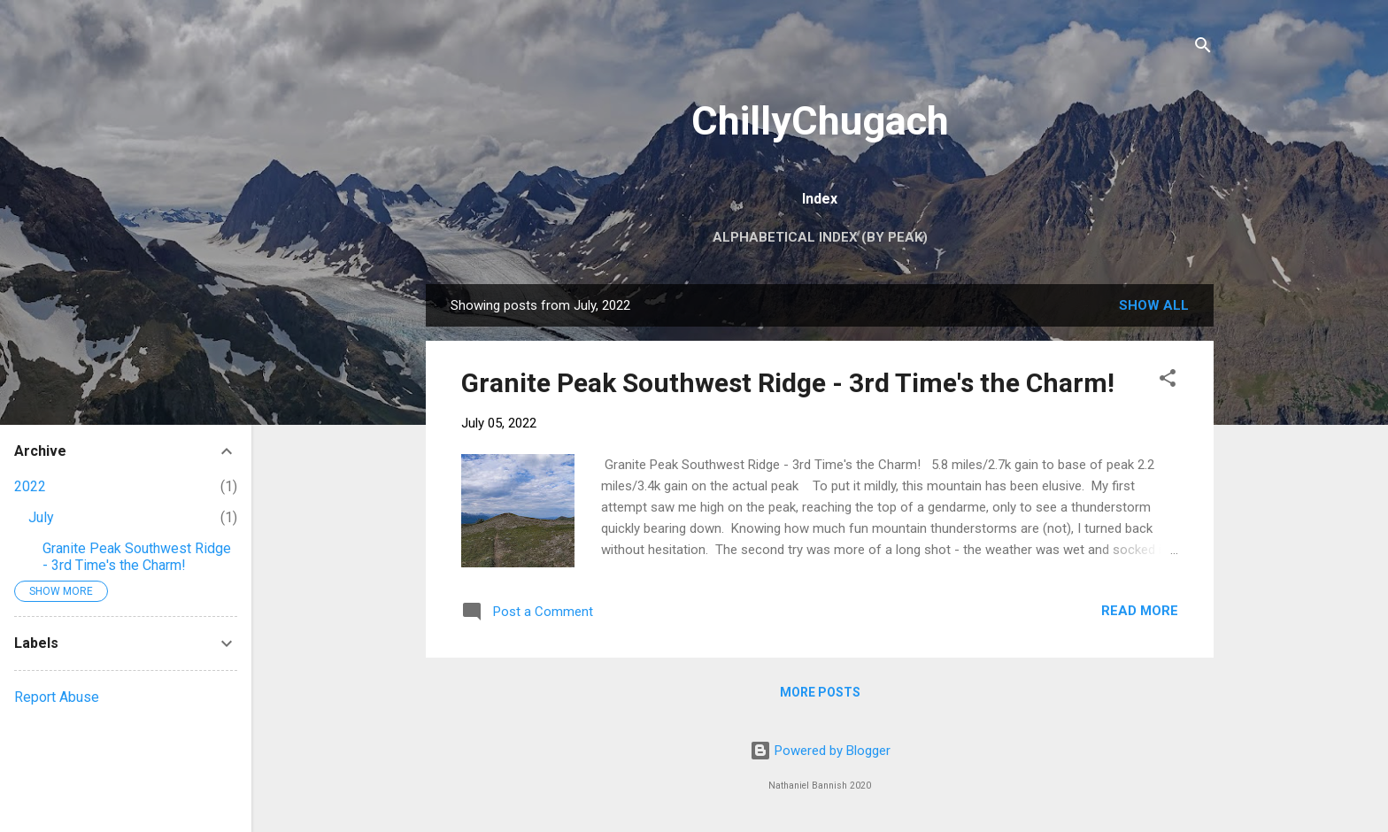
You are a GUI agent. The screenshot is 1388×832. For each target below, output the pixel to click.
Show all (1154, 305)
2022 (30, 486)
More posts (820, 692)
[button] (1167, 381)
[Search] (1203, 48)
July (41, 517)
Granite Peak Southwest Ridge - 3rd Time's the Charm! (787, 382)
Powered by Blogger (820, 751)
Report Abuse (56, 697)
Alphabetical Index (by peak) (820, 237)
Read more (1139, 611)
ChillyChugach (820, 120)
